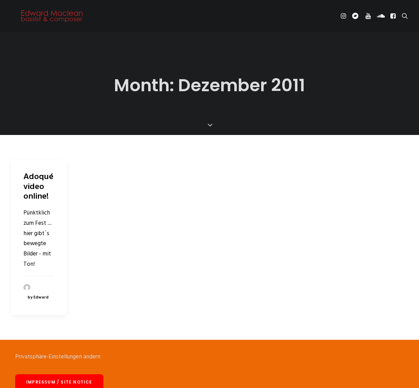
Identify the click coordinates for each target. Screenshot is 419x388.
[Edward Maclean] (51, 18)
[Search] (403, 18)
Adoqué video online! (38, 177)
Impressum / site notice (59, 373)
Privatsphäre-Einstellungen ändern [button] (57, 347)
